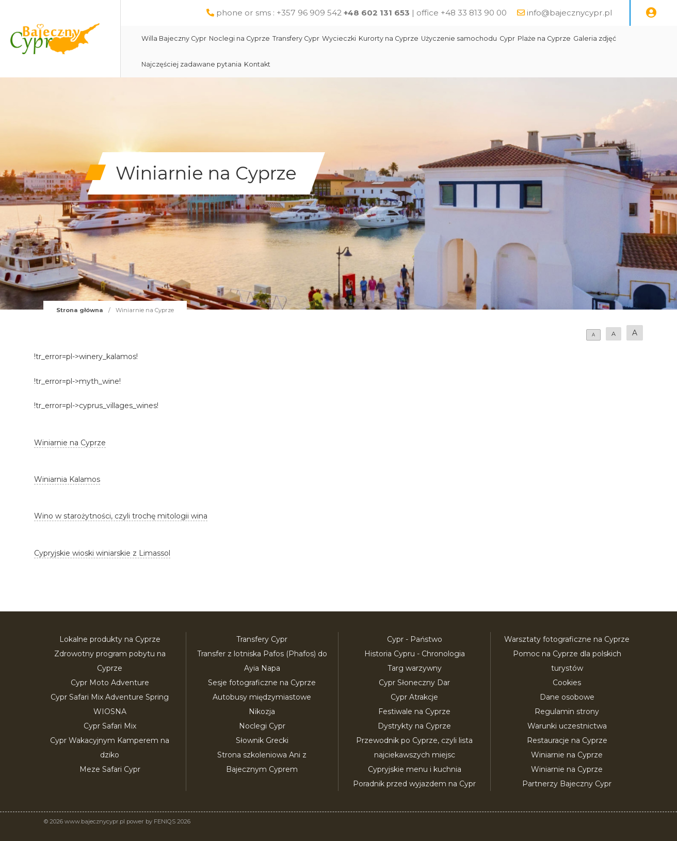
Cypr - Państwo (414, 639)
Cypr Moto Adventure (110, 682)
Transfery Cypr (320, 38)
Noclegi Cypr (262, 726)
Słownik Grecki (262, 740)
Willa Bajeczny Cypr (198, 38)
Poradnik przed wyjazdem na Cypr (414, 783)
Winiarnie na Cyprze (567, 754)
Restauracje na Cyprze (567, 740)
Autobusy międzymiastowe (262, 697)
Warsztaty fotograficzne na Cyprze (567, 639)
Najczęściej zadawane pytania (216, 64)
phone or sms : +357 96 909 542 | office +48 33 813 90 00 (361, 13)
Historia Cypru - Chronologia (414, 653)
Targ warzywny (415, 668)
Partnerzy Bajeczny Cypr (566, 783)
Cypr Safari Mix (110, 726)
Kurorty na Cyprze (413, 38)
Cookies (567, 682)
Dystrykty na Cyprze (414, 726)
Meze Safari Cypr (109, 769)
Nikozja (262, 711)
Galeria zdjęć (619, 38)
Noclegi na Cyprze (263, 38)
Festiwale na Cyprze (414, 711)
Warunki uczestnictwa (567, 726)
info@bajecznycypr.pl (569, 13)
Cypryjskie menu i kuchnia (414, 769)
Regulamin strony (567, 711)
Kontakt (281, 64)
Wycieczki (363, 38)
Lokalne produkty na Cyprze (109, 639)
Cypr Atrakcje (414, 697)
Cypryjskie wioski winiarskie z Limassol (102, 553)
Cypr (531, 38)
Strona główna (79, 310)
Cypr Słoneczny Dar (414, 682)
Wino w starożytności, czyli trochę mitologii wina (120, 516)
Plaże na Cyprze (568, 38)
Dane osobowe (567, 697)
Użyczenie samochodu (483, 38)
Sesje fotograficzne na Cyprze (262, 682)
